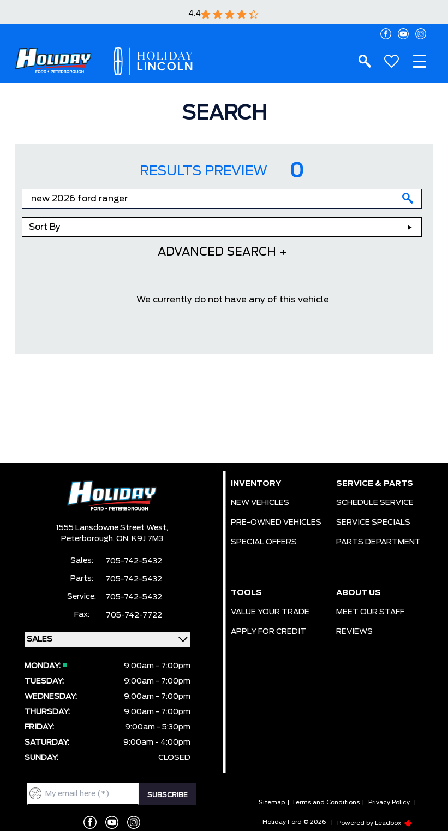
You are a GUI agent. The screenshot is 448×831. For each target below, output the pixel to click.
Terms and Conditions (325, 802)
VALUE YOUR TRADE (270, 612)
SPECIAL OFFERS (264, 542)
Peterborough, (88, 539)
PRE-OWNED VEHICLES (276, 522)
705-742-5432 (133, 561)
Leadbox (394, 823)
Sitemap (272, 802)
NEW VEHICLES (260, 503)
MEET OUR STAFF (370, 612)
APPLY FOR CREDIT (268, 632)
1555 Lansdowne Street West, (112, 528)
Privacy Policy (389, 802)
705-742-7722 (134, 615)
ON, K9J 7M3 (139, 539)
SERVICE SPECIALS (373, 522)
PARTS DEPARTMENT (378, 542)
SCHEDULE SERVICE (375, 503)
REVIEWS (354, 632)
